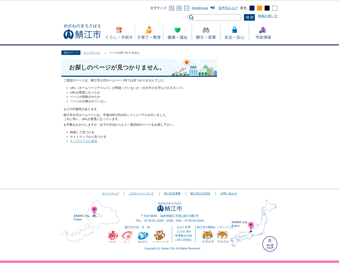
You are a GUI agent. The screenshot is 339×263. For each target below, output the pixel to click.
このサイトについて (141, 193)
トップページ (91, 52)
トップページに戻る (83, 141)
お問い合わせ (228, 193)
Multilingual (200, 8)
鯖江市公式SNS (200, 193)
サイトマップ (110, 193)
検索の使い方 (268, 16)
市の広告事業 (172, 193)
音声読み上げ (228, 8)
